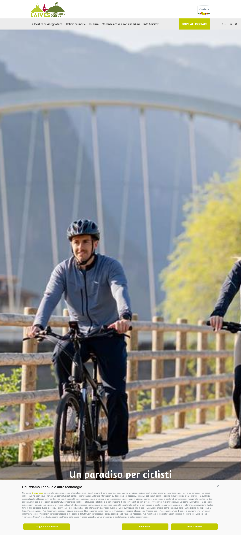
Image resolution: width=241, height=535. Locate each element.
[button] (218, 486)
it (223, 24)
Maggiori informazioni (47, 526)
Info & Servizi (151, 24)
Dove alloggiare (194, 24)
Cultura (94, 24)
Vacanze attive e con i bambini (121, 24)
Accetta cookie (194, 526)
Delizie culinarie (76, 24)
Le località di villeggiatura (46, 24)
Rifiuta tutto (145, 526)
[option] (120, 273)
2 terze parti (37, 493)
